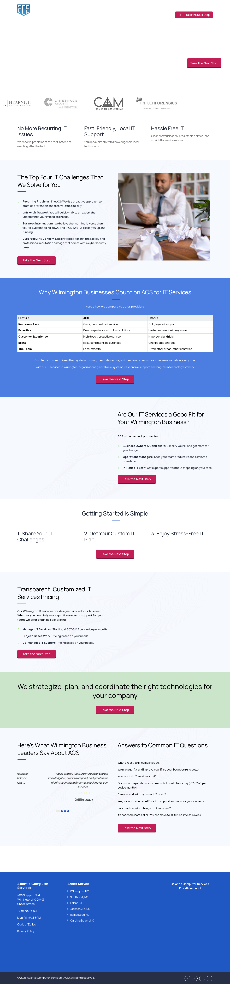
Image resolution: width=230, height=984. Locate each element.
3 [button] (63, 811)
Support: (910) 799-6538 (177, 4)
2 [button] (60, 811)
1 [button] (57, 811)
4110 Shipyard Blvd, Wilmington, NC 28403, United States (31, 899)
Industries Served (115, 14)
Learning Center (158, 14)
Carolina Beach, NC (82, 920)
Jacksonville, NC (80, 909)
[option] (62, 786)
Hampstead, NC (80, 915)
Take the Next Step (195, 15)
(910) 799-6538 (120, 4)
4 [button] (68, 811)
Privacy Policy (25, 931)
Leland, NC (76, 903)
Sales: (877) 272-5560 (146, 4)
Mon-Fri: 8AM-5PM (93, 4)
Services (92, 14)
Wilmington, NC (79, 891)
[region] (115, 330)
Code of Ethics (26, 924)
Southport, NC (79, 897)
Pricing (137, 14)
